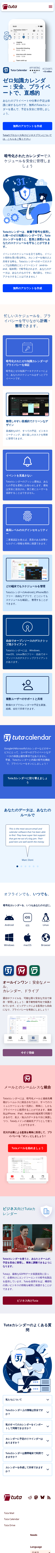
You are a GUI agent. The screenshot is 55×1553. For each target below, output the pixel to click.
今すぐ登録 (27, 1052)
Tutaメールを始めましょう (28, 1148)
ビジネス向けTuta (27, 1300)
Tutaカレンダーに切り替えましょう (27, 780)
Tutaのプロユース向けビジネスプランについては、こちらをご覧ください (27, 137)
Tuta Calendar (11, 1519)
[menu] (50, 7)
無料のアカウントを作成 (27, 126)
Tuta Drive (9, 1525)
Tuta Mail (9, 1513)
